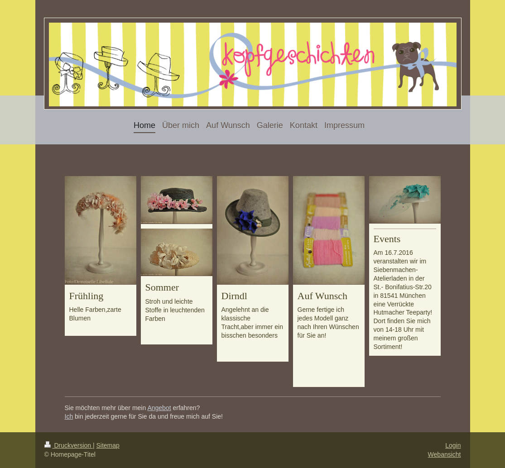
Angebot (159, 407)
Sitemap (108, 445)
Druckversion (68, 445)
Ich (69, 416)
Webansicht (444, 454)
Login (453, 445)
